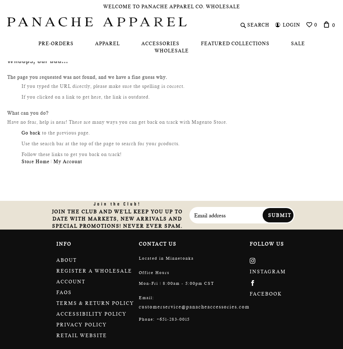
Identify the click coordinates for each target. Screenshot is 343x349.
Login (291, 25)
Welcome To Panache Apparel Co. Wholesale (171, 6)
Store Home (36, 161)
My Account (67, 161)
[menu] (171, 47)
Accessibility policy (91, 314)
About (66, 260)
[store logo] (97, 21)
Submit (279, 215)
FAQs (64, 292)
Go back (31, 133)
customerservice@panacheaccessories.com (194, 307)
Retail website (81, 335)
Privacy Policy (81, 324)
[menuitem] (56, 43)
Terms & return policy (95, 303)
